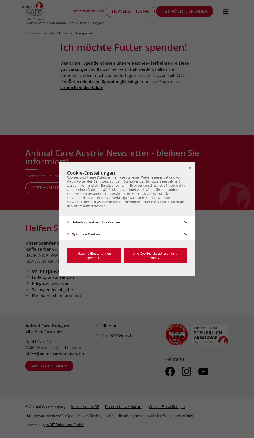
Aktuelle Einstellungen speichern (94, 255)
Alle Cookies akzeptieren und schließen (155, 255)
